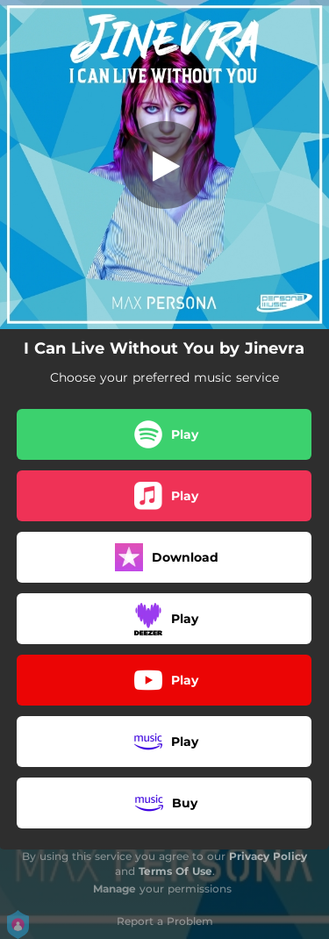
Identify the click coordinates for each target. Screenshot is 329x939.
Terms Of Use (175, 871)
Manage (114, 888)
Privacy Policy (268, 856)
